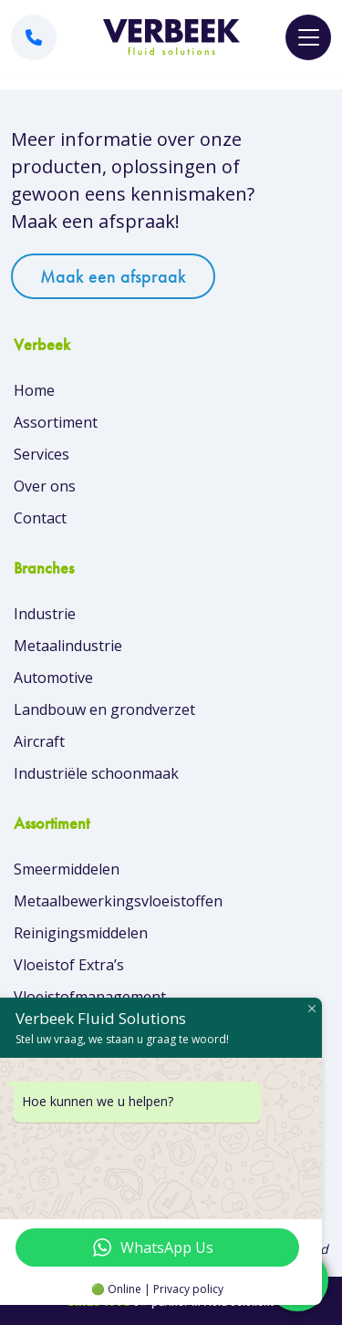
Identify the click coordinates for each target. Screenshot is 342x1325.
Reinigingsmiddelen (81, 933)
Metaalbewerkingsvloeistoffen (118, 901)
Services (41, 454)
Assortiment (56, 422)
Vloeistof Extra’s (69, 965)
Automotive (53, 678)
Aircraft (39, 741)
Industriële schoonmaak (96, 773)
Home (34, 390)
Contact (40, 518)
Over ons (45, 486)
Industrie (45, 614)
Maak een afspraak (113, 276)
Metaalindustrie (68, 646)
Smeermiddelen (66, 869)
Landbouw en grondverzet (104, 709)
